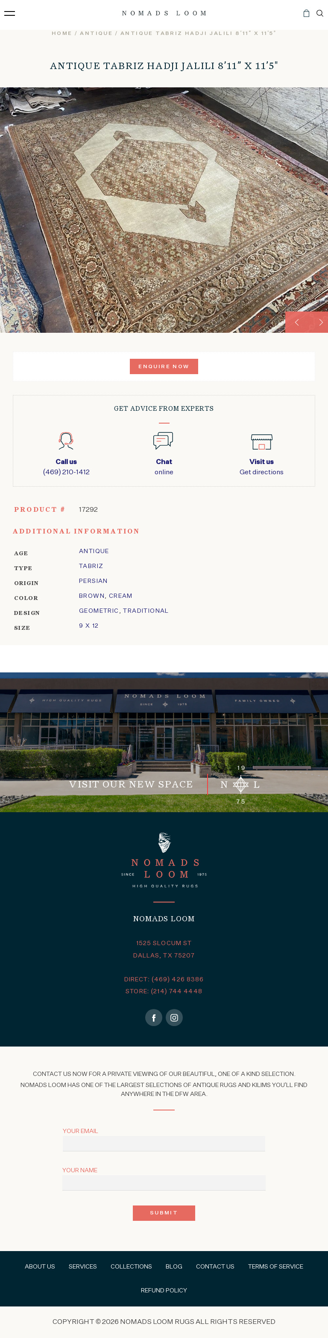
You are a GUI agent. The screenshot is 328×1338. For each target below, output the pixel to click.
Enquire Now (163, 366)
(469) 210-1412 (66, 466)
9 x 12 (89, 626)
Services (83, 1267)
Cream (121, 596)
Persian (93, 581)
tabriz (91, 566)
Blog (174, 1267)
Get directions (261, 466)
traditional (146, 611)
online (164, 466)
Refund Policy (164, 1291)
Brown (92, 596)
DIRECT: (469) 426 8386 (164, 980)
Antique (96, 33)
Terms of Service (275, 1267)
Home (62, 33)
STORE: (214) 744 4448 (164, 992)
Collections (131, 1267)
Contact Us (215, 1267)
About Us (40, 1267)
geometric (99, 611)
